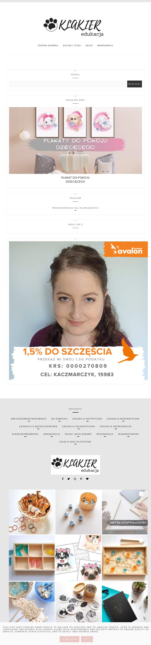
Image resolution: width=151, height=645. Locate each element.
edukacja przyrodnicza (116, 426)
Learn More (69, 639)
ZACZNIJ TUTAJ (72, 45)
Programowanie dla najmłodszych (75, 208)
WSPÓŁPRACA (105, 45)
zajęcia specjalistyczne (75, 442)
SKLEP (89, 45)
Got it (87, 639)
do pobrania (59, 419)
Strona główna (48, 45)
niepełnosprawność (25, 434)
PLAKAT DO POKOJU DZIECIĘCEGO (75, 179)
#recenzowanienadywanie (29, 419)
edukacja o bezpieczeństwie (38, 426)
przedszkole (105, 434)
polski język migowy (78, 434)
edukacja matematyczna (123, 419)
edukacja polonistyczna (78, 426)
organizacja (51, 434)
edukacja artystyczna (87, 419)
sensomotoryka (128, 434)
